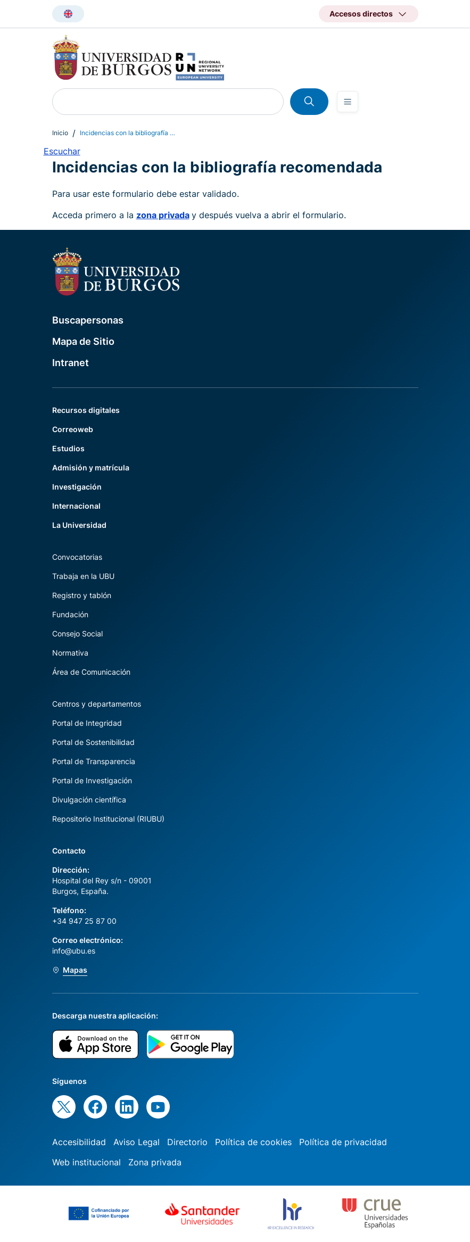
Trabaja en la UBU (83, 576)
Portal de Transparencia (93, 761)
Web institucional (86, 1162)
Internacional (76, 505)
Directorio (187, 1142)
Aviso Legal (136, 1142)
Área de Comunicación (91, 671)
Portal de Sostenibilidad (93, 742)
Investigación (77, 486)
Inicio (60, 133)
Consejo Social (77, 633)
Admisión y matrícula (90, 467)
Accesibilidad (79, 1142)
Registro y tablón (81, 595)
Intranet (70, 362)
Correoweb (72, 429)
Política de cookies (253, 1142)
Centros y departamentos (96, 703)
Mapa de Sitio (83, 341)
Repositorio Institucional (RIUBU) (108, 818)
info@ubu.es (73, 950)
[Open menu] (347, 101)
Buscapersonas (87, 320)
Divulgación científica (89, 799)
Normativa (70, 652)
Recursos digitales (86, 410)
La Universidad (79, 524)
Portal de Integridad (87, 722)
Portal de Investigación (92, 780)
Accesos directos (361, 13)
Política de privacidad (343, 1142)
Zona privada (155, 1162)
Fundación (70, 614)
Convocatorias (77, 556)
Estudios (68, 448)
